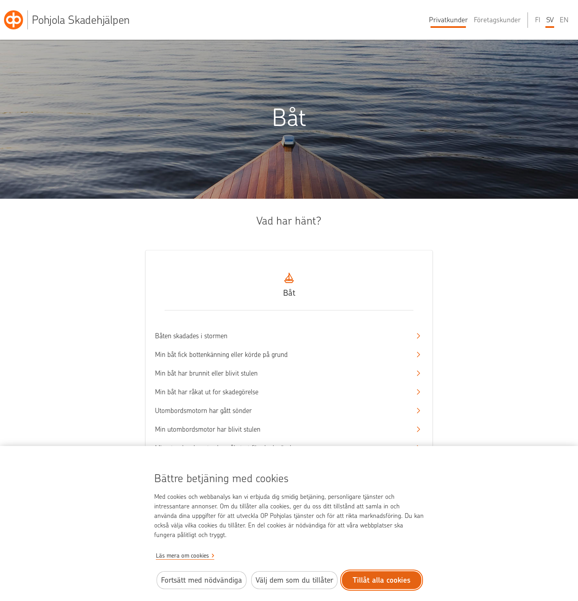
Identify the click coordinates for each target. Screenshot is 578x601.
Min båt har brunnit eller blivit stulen (281, 373)
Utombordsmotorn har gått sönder (281, 410)
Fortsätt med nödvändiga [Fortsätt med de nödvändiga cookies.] (201, 580)
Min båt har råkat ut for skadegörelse (281, 392)
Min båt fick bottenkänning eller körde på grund (281, 354)
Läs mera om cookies (182, 555)
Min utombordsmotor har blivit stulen (281, 429)
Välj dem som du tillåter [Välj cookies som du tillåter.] (294, 580)
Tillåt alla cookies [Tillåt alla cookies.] (382, 580)
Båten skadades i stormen (281, 336)
